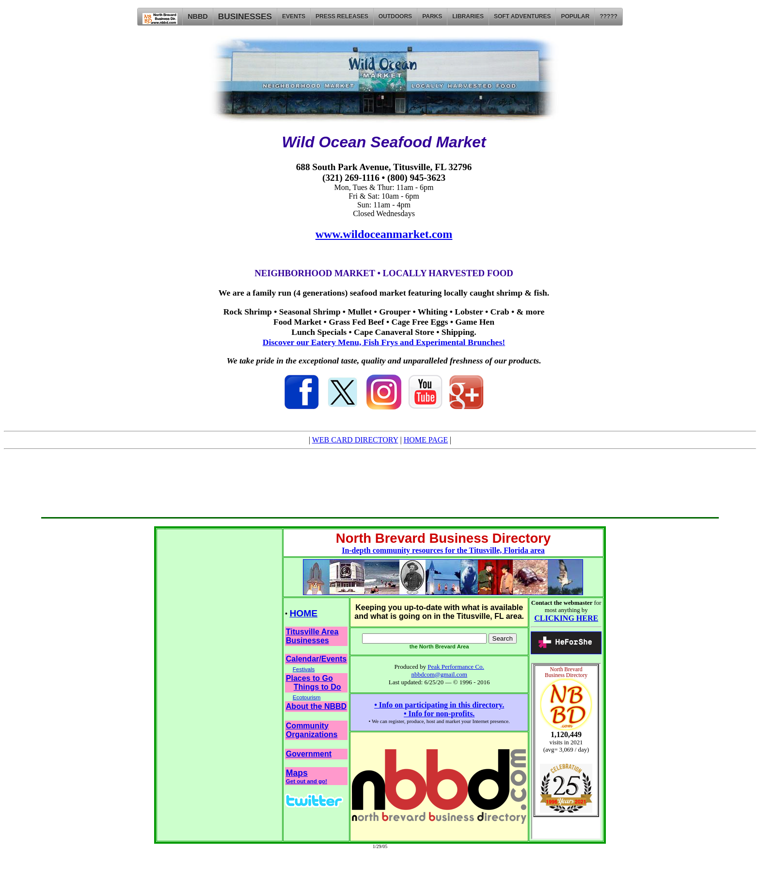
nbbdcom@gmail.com (439, 674)
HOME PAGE (426, 440)
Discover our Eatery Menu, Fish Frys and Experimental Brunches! (384, 342)
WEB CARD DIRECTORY (355, 440)
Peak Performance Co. (456, 666)
